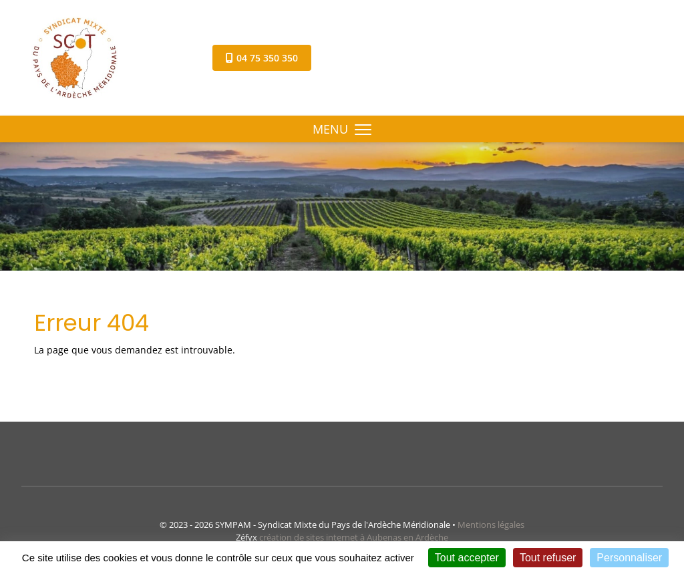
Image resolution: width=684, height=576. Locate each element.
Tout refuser (548, 557)
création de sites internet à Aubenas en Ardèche (353, 537)
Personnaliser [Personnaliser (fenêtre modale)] (629, 557)
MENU (342, 129)
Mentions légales (491, 525)
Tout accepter (467, 557)
